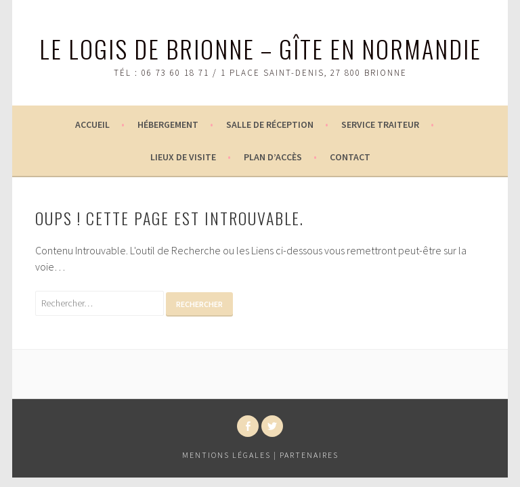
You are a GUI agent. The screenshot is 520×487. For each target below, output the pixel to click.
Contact (350, 157)
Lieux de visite (183, 157)
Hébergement (167, 124)
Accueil (92, 124)
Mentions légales (226, 455)
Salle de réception (269, 124)
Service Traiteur (380, 124)
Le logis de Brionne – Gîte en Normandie (260, 48)
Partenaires (309, 455)
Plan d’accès (273, 157)
